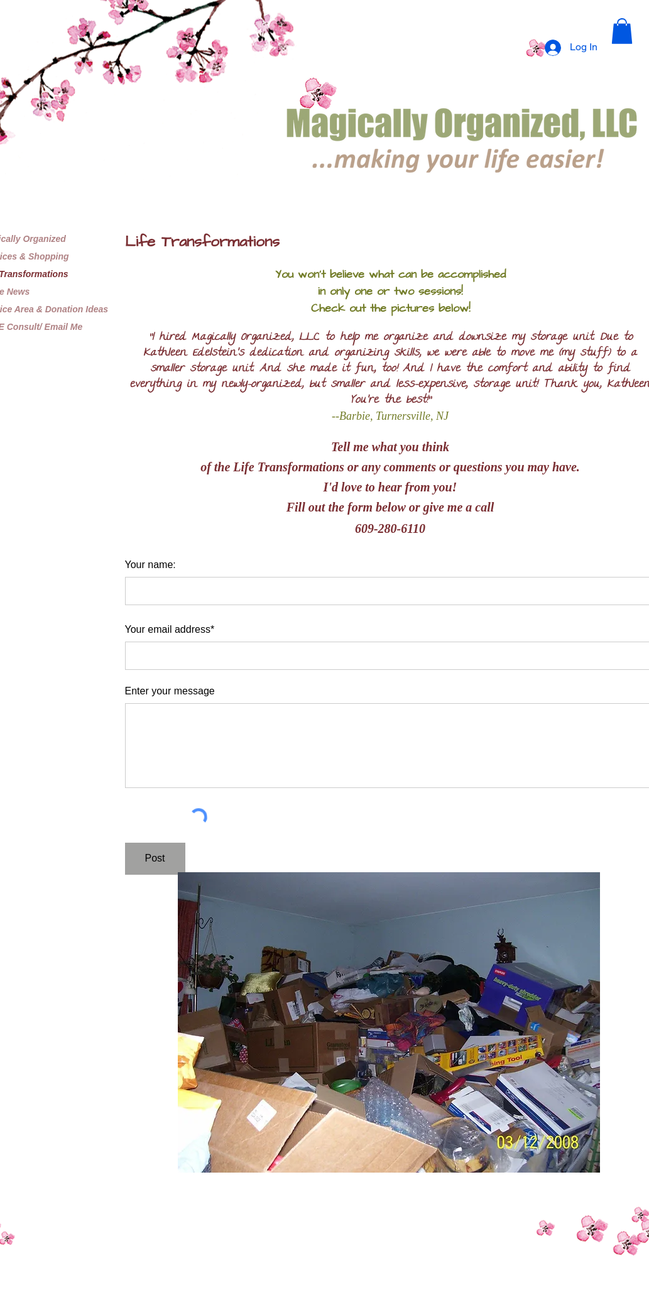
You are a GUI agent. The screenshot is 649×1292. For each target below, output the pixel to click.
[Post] (155, 859)
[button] (622, 31)
